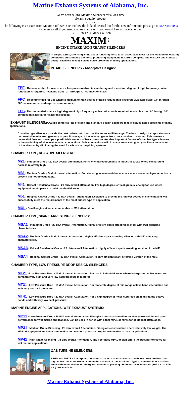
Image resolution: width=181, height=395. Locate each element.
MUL (22, 208)
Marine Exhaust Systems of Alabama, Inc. (90, 5)
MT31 (22, 285)
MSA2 (23, 236)
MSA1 (23, 225)
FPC (21, 99)
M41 (21, 185)
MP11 (22, 316)
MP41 (22, 339)
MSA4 (23, 257)
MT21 (22, 273)
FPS (21, 111)
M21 (21, 161)
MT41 (22, 296)
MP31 (22, 328)
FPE (21, 88)
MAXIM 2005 (168, 25)
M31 (21, 173)
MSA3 (23, 248)
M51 (21, 196)
